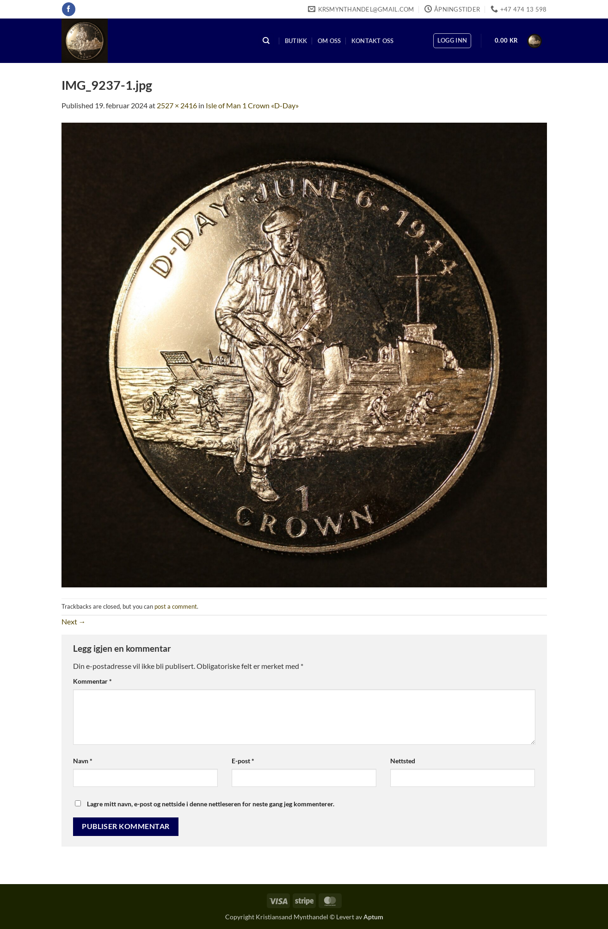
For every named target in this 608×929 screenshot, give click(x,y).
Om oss (329, 40)
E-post (243, 761)
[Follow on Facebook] (68, 9)
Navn (82, 761)
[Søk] (266, 41)
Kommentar (92, 681)
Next (73, 621)
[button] (452, 40)
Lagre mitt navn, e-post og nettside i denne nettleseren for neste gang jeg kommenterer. (210, 804)
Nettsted (402, 761)
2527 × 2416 (177, 105)
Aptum (373, 917)
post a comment (175, 606)
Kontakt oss (372, 40)
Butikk (296, 40)
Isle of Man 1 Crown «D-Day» (252, 105)
